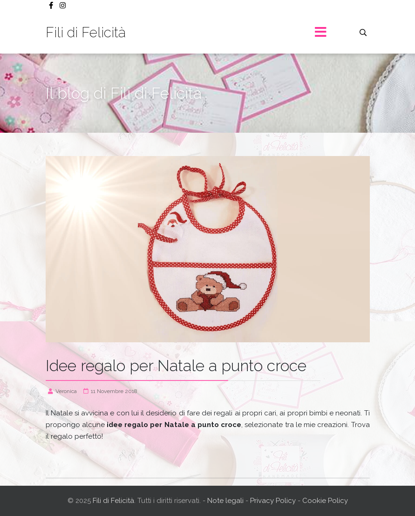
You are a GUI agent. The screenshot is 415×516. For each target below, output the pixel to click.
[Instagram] (63, 5)
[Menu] (321, 33)
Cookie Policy (325, 500)
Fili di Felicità (86, 32)
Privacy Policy (273, 500)
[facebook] (51, 5)
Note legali (226, 500)
